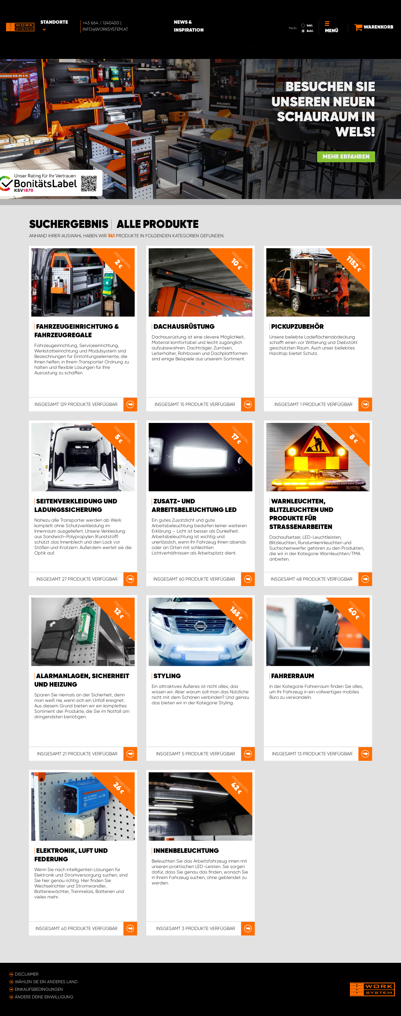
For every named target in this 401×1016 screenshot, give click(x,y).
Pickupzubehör (297, 327)
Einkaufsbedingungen (39, 989)
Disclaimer (27, 974)
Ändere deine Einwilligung (44, 996)
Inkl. (302, 8)
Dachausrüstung (184, 327)
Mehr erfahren (346, 157)
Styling (167, 676)
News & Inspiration (209, 9)
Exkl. (302, 13)
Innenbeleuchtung (186, 851)
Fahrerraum (292, 676)
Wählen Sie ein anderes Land (46, 981)
